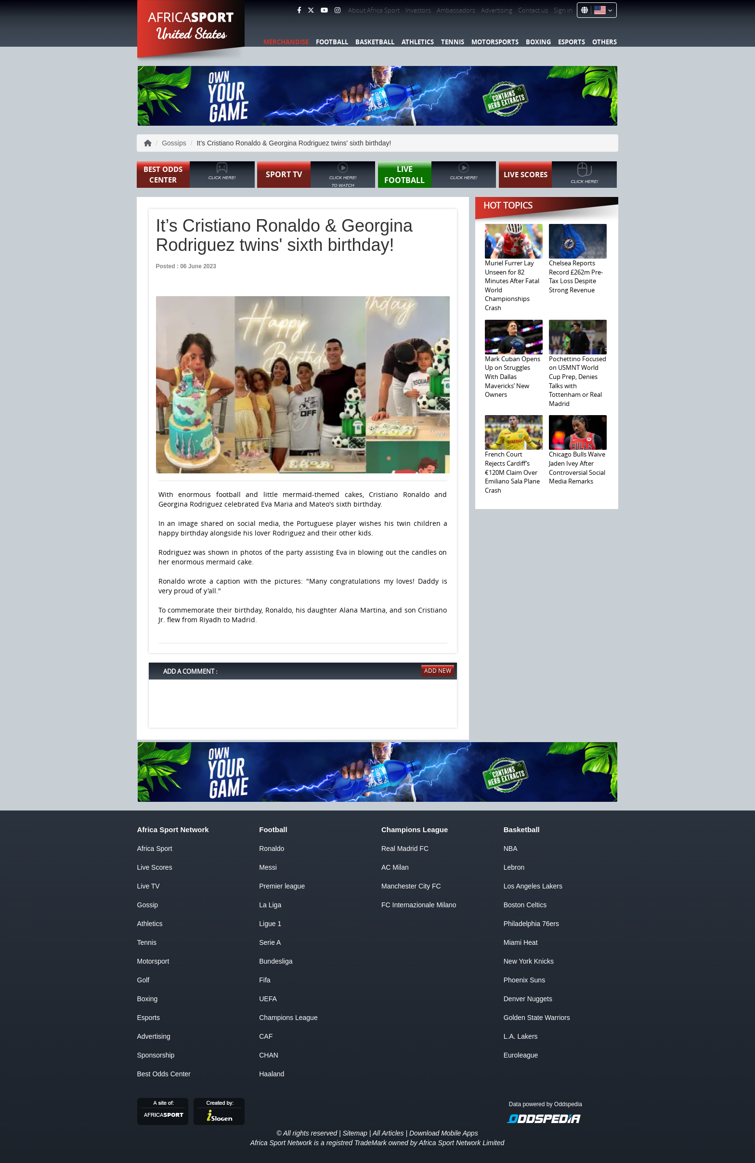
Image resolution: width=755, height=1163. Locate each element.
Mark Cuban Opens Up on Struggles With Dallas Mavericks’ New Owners (512, 376)
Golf (143, 980)
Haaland (271, 1074)
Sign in (563, 10)
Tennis (452, 42)
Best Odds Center (164, 1074)
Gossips (174, 143)
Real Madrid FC (405, 848)
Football (332, 42)
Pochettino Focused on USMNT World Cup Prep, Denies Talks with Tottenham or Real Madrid (577, 381)
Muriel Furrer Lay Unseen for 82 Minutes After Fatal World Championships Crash (512, 285)
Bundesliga (275, 961)
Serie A (270, 942)
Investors (418, 10)
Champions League (288, 1017)
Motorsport (153, 961)
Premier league (282, 886)
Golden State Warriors (537, 1017)
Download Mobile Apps (443, 1133)
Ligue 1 (270, 924)
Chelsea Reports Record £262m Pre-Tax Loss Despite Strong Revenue (576, 276)
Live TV (148, 886)
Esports (571, 42)
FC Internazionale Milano (418, 905)
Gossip (147, 905)
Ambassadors (456, 10)
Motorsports (495, 42)
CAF (266, 1036)
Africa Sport (154, 848)
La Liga (270, 905)
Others (604, 42)
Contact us (533, 10)
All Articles (388, 1133)
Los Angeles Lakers (533, 886)
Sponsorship (156, 1055)
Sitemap (354, 1133)
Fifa (264, 980)
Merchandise (286, 42)
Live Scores (154, 867)
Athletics (418, 42)
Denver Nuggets (528, 999)
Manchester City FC (411, 886)
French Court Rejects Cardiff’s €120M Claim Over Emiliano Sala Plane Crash (512, 472)
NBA (511, 848)
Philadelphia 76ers (531, 924)
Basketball (374, 42)
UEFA (268, 999)
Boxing (538, 42)
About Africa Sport (374, 10)
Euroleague (521, 1055)
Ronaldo (271, 848)
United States (191, 33)
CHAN (268, 1055)
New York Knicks (529, 961)
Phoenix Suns (524, 980)
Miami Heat (521, 942)
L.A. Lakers (521, 1036)
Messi (268, 867)
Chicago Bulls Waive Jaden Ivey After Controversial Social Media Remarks (577, 467)
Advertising (496, 10)
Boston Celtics (525, 905)
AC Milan (395, 867)
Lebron (514, 867)
